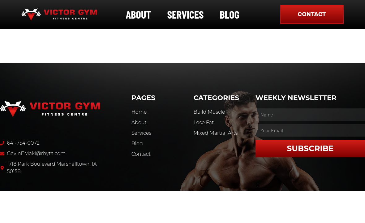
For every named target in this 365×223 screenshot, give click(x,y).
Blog (229, 14)
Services (185, 14)
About (138, 14)
